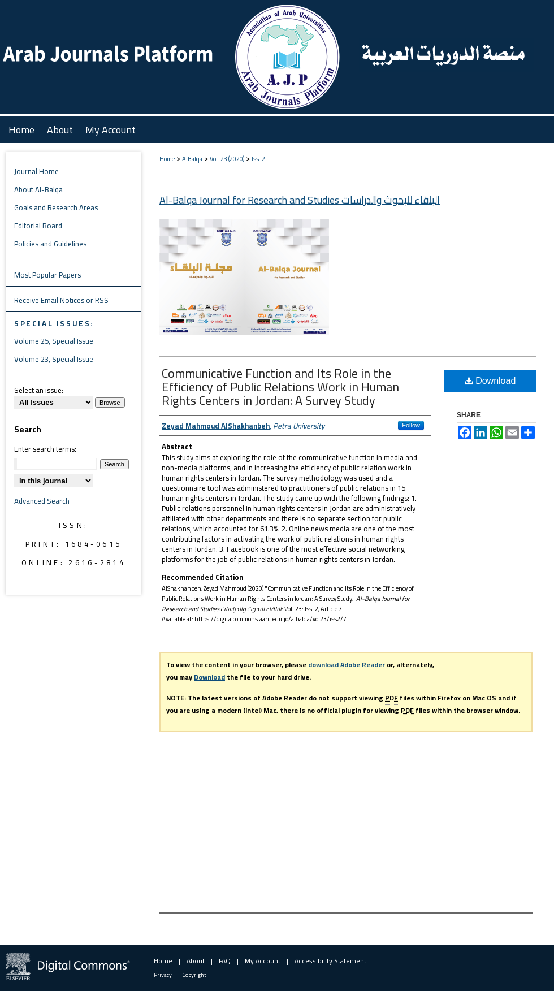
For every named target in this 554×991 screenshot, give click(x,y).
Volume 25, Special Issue (53, 341)
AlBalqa (192, 159)
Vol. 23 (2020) (227, 159)
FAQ (225, 960)
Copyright (194, 975)
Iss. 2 (258, 159)
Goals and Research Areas (56, 207)
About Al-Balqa (38, 189)
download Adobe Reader (346, 664)
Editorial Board (38, 225)
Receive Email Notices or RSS (61, 300)
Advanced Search (42, 501)
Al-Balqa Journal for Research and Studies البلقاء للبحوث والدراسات (299, 200)
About (196, 960)
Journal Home (36, 171)
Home (167, 159)
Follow (411, 425)
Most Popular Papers (47, 275)
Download (490, 381)
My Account (262, 960)
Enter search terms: (45, 449)
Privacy (163, 975)
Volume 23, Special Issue (53, 359)
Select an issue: (38, 390)
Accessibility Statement (330, 960)
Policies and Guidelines (50, 243)
